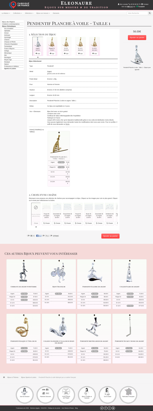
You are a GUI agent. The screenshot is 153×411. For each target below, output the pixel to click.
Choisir (46, 223)
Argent (49, 71)
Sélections (29, 13)
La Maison (6, 13)
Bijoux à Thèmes (12, 377)
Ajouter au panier (137, 37)
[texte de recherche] (137, 13)
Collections (17, 13)
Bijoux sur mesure (43, 13)
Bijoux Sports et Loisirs (28, 377)
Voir (38, 53)
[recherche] (150, 13)
